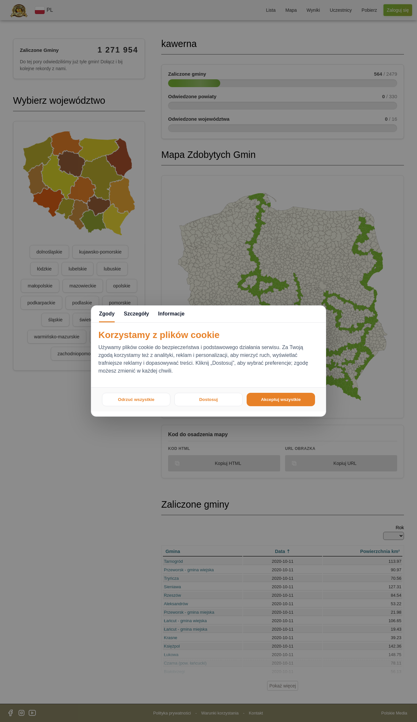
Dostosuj (208, 399)
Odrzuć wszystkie (136, 399)
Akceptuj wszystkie (281, 399)
